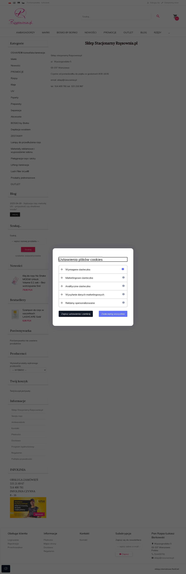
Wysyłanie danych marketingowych (84, 294)
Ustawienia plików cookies (81, 259)
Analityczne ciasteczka (77, 286)
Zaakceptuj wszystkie (113, 313)
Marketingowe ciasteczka (79, 277)
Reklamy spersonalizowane (80, 302)
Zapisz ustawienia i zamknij (75, 313)
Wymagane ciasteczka (77, 269)
